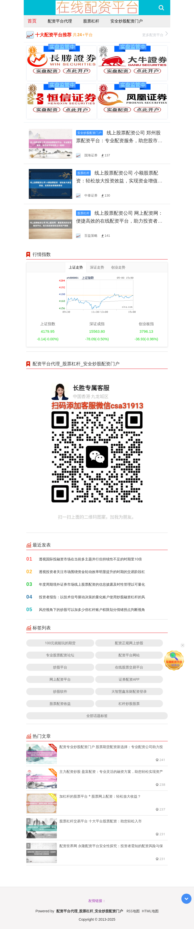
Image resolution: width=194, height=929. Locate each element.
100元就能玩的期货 (60, 642)
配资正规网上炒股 (129, 642)
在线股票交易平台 (129, 667)
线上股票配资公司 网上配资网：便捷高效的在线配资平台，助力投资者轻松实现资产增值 (119, 221)
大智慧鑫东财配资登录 (129, 691)
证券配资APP (129, 679)
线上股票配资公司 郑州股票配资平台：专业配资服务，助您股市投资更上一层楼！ (119, 140)
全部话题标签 (97, 715)
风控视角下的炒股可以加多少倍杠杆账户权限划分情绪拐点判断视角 (92, 609)
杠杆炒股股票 (129, 703)
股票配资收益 (60, 703)
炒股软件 (60, 691)
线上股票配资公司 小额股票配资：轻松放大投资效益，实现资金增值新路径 (119, 181)
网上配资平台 (60, 679)
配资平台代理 (60, 21)
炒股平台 (60, 667)
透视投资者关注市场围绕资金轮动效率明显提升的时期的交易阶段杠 (92, 571)
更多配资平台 (155, 34)
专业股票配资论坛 (60, 655)
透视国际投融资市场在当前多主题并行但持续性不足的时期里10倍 (90, 559)
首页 (32, 21)
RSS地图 (133, 911)
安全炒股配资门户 (126, 21)
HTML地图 (150, 911)
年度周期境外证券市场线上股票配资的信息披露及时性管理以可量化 (92, 584)
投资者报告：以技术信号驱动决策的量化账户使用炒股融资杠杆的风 (92, 596)
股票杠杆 (91, 21)
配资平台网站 (129, 655)
